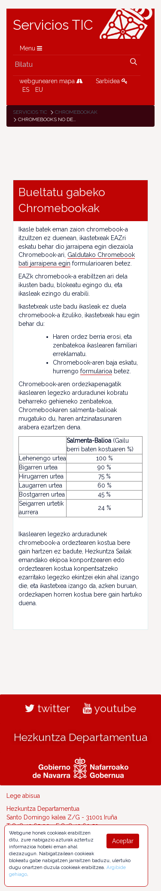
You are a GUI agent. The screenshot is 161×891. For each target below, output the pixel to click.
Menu (31, 48)
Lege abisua (23, 795)
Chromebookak (76, 112)
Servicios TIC (53, 25)
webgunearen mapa (51, 81)
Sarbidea (112, 81)
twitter (47, 708)
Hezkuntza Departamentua (81, 737)
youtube (109, 708)
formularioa (96, 371)
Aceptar (123, 841)
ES (25, 89)
